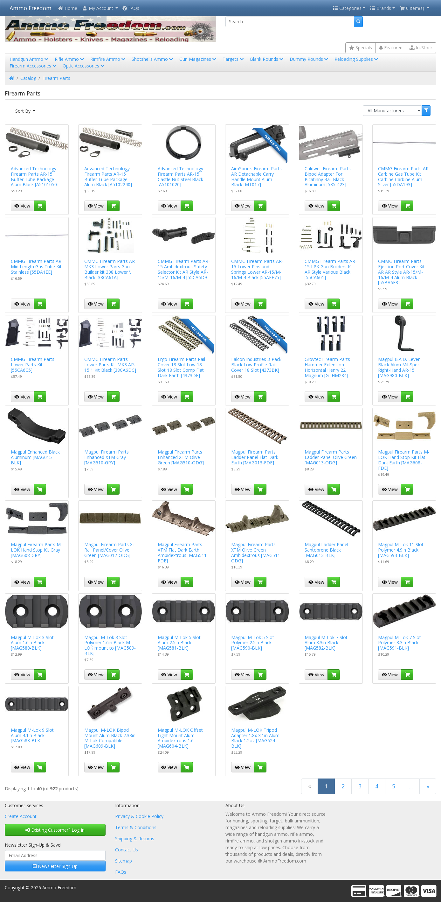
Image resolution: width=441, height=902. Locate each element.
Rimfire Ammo (108, 59)
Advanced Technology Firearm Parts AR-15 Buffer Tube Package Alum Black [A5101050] (35, 176)
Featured (391, 48)
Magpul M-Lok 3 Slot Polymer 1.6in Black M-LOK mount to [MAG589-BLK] (110, 645)
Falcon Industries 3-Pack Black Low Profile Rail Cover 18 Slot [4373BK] (256, 364)
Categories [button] (347, 8)
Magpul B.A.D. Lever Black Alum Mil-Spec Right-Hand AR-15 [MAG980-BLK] (399, 367)
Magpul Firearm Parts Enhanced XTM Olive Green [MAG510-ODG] (181, 457)
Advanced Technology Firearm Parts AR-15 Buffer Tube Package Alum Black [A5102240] (108, 176)
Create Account (21, 816)
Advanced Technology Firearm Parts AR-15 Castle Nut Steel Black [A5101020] (180, 176)
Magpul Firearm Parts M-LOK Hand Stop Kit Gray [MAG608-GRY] (36, 549)
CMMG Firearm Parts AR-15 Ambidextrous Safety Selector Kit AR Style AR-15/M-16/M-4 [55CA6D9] (184, 269)
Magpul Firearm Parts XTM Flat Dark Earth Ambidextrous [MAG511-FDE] (183, 552)
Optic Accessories (84, 66)
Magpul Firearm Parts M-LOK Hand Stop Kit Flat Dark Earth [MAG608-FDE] (404, 460)
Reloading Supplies (356, 59)
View (22, 206)
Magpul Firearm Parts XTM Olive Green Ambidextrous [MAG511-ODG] (256, 552)
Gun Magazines (198, 59)
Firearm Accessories (34, 66)
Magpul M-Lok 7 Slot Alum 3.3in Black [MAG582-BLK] (326, 642)
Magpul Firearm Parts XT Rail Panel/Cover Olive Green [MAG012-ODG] (109, 549)
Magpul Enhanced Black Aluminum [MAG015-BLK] (35, 457)
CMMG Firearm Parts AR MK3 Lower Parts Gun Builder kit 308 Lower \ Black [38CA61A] (109, 269)
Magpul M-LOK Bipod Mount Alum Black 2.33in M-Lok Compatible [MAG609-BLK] (109, 738)
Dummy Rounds (309, 59)
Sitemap (123, 861)
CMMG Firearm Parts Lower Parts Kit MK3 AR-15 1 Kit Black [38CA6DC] (110, 364)
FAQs (130, 8)
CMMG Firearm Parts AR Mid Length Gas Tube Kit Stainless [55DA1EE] (36, 266)
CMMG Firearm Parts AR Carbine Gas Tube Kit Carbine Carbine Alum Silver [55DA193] (403, 176)
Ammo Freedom (31, 8)
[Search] (289, 21)
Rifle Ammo (70, 59)
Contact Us (126, 850)
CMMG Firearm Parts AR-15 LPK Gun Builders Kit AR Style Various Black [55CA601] (331, 269)
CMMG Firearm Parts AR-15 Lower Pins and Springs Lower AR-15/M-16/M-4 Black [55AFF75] (257, 269)
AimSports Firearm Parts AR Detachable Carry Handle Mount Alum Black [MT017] (256, 176)
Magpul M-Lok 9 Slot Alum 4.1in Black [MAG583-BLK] (32, 735)
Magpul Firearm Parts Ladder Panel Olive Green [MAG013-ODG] (331, 457)
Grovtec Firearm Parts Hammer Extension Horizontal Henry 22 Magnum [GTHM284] (327, 367)
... (411, 786)
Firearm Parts (56, 78)
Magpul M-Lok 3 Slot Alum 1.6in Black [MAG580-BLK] (32, 642)
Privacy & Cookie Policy (139, 816)
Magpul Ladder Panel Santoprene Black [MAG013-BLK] (326, 549)
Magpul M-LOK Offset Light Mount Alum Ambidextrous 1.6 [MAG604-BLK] (180, 738)
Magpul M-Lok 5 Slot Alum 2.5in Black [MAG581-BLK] (179, 642)
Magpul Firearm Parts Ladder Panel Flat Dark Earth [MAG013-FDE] (254, 457)
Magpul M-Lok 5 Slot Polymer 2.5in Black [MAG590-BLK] (252, 642)
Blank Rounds (267, 59)
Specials (360, 48)
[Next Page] (427, 786)
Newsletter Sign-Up (55, 866)
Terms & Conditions (135, 827)
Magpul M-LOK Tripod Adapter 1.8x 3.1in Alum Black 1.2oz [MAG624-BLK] (255, 738)
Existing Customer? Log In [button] (55, 830)
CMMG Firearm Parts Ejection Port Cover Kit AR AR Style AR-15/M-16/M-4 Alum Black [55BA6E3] (401, 271)
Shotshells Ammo (153, 59)
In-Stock (421, 48)
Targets (234, 59)
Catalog (28, 78)
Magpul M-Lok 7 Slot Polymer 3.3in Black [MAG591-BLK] (399, 642)
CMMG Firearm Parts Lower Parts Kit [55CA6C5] (32, 364)
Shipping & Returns (134, 838)
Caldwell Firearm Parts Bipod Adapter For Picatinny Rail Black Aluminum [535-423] (328, 176)
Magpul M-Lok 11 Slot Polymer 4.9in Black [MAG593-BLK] (401, 549)
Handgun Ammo (30, 59)
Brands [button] (380, 8)
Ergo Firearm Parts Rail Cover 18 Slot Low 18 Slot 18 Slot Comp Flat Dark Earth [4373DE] (181, 367)
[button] (99, 8)
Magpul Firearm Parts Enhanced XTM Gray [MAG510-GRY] (106, 457)
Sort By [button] (23, 111)
